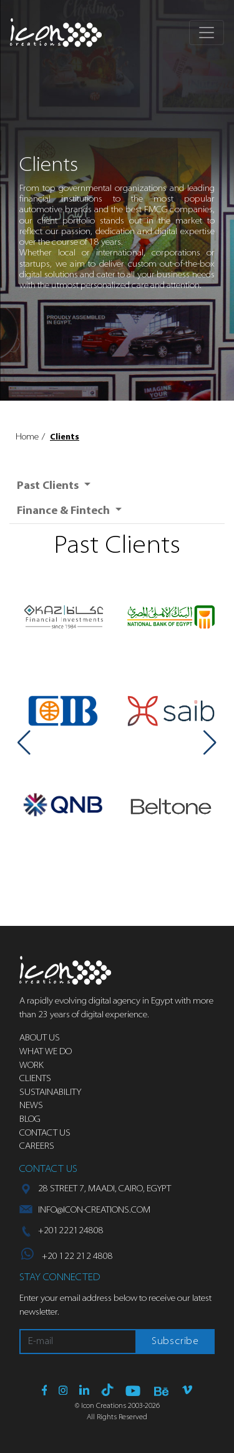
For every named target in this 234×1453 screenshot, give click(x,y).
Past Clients (49, 486)
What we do (45, 1052)
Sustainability (50, 1092)
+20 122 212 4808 (67, 1256)
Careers (36, 1146)
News (31, 1106)
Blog (30, 1119)
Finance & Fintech (64, 511)
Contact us (45, 1133)
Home (27, 437)
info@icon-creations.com (94, 1210)
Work (31, 1065)
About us (39, 1038)
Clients (64, 437)
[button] (24, 742)
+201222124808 (71, 1231)
